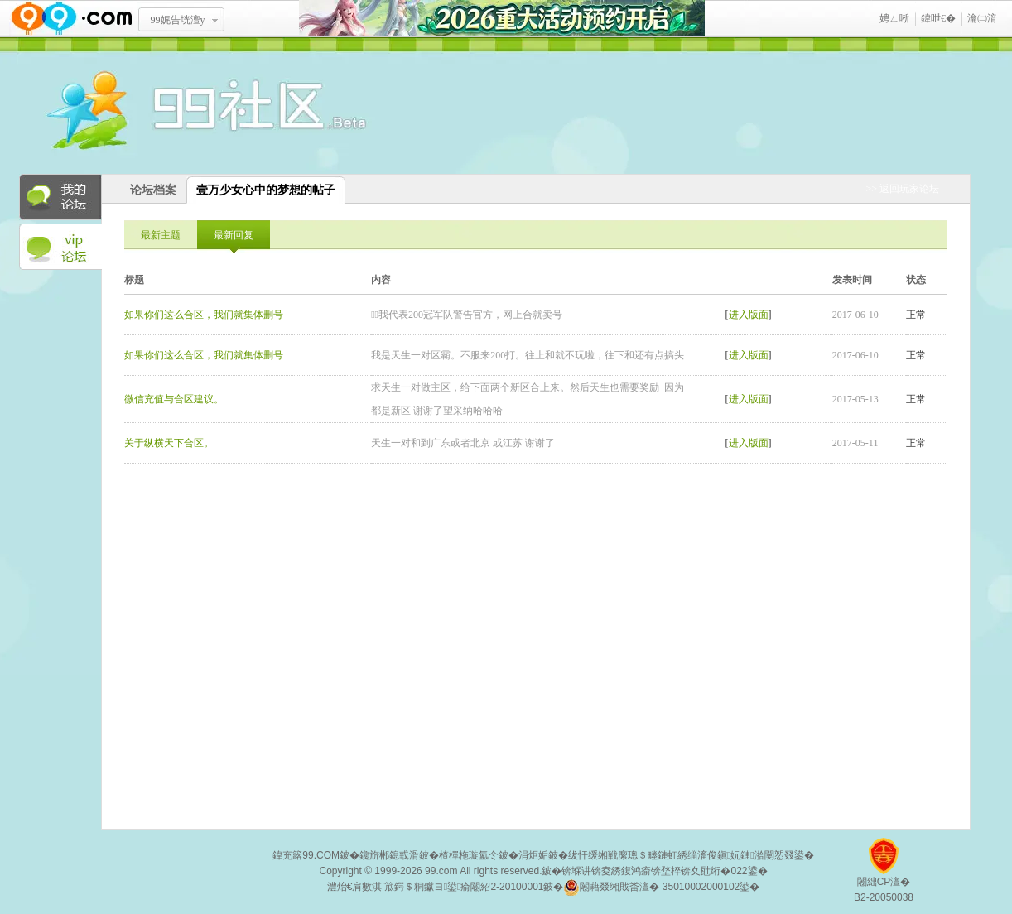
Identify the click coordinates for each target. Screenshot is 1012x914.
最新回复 (233, 235)
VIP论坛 (60, 247)
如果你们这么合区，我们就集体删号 (203, 314)
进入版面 (749, 314)
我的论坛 (60, 197)
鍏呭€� (938, 18)
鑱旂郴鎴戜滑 (389, 855)
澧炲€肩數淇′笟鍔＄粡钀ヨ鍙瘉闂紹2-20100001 (435, 886)
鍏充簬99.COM (306, 855)
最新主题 (161, 235)
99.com (441, 871)
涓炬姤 (533, 855)
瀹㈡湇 (982, 18)
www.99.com (71, 18)
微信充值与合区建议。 (174, 399)
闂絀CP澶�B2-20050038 (883, 876)
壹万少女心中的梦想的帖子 (265, 190)
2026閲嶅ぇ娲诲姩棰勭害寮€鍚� (502, 18)
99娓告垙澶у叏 (178, 25)
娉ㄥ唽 (894, 18)
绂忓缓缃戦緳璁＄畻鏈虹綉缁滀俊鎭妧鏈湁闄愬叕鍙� (691, 855)
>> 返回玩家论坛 (902, 189)
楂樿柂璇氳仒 (469, 855)
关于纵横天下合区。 (169, 443)
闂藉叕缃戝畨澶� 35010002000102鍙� (661, 887)
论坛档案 (153, 190)
